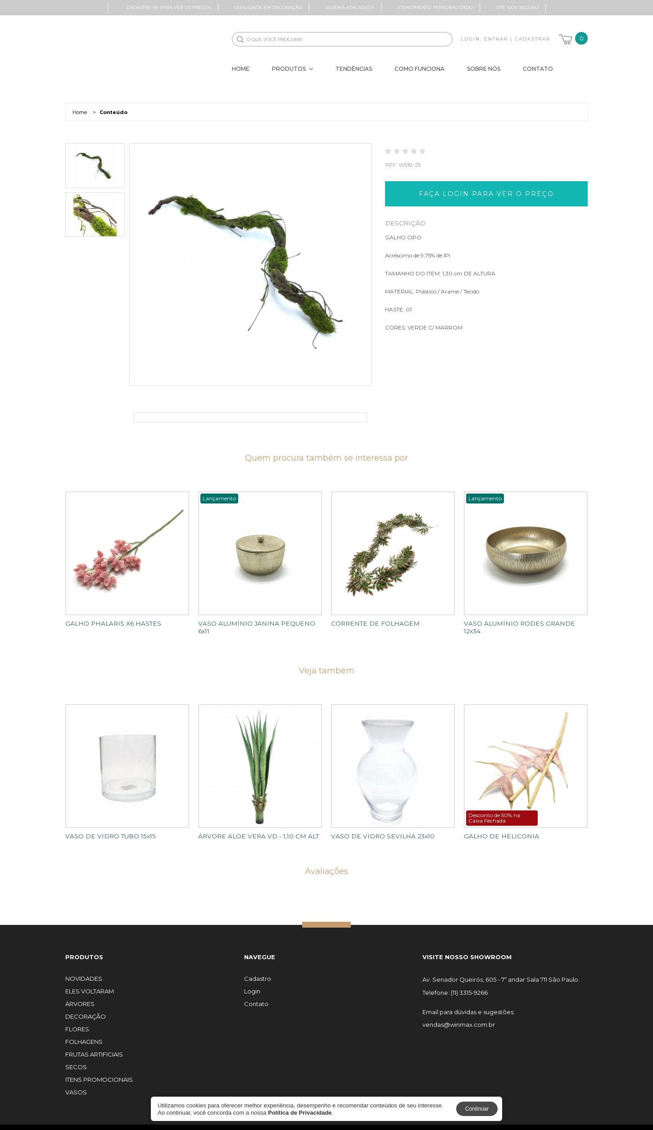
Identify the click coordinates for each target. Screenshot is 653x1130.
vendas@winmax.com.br (458, 1017)
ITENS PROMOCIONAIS (99, 1072)
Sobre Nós (483, 68)
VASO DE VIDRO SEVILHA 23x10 (377, 828)
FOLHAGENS (84, 1034)
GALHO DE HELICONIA (496, 828)
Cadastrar (532, 39)
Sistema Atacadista (349, 7)
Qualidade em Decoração (268, 7)
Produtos (292, 68)
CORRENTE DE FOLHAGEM (370, 623)
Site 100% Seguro (517, 7)
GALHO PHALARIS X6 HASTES (108, 623)
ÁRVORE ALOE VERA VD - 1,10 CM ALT (251, 828)
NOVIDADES (83, 971)
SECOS (76, 1059)
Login (252, 984)
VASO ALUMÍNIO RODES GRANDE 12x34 (522, 623)
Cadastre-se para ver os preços (169, 7)
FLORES (77, 1022)
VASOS (76, 1085)
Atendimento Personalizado (435, 7)
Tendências (354, 68)
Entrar (496, 39)
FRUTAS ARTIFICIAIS (94, 1047)
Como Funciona (419, 68)
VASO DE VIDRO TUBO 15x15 (106, 828)
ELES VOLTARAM (89, 984)
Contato (538, 68)
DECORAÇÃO (85, 1009)
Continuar (477, 1109)
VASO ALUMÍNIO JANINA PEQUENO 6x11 (255, 623)
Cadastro (257, 971)
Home (240, 68)
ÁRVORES (80, 996)
